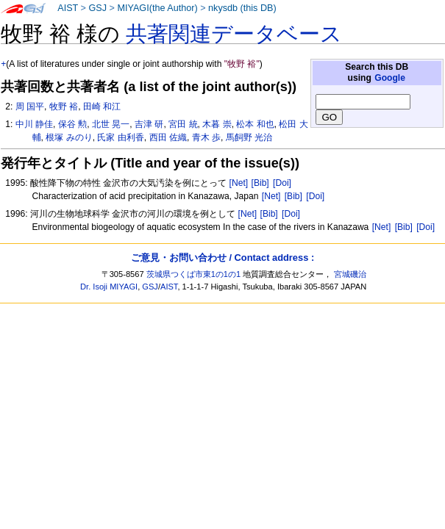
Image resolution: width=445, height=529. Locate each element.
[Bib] (260, 183)
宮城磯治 (350, 274)
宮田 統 (182, 124)
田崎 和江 (102, 106)
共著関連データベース (234, 34)
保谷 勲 (72, 124)
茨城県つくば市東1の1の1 (193, 274)
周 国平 (29, 106)
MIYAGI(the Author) (157, 8)
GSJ (97, 8)
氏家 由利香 (120, 137)
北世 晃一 (110, 124)
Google (389, 78)
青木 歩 (206, 137)
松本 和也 (255, 124)
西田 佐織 (168, 137)
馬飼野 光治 (249, 137)
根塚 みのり (69, 137)
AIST (67, 8)
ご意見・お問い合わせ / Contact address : (222, 257)
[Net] (239, 183)
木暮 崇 (216, 124)
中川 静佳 (34, 124)
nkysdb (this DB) (242, 8)
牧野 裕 (63, 106)
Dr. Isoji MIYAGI (109, 286)
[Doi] (282, 183)
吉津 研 (149, 124)
